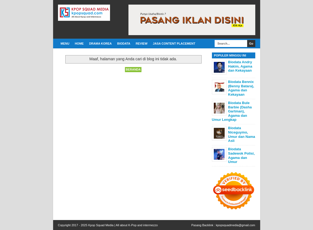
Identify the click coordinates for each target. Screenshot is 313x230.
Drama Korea (100, 43)
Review (141, 43)
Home (79, 43)
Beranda (133, 69)
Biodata (123, 43)
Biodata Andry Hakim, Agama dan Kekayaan (240, 66)
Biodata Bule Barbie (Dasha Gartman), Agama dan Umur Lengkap (232, 111)
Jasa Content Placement (174, 43)
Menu (65, 43)
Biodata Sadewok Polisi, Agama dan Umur (241, 155)
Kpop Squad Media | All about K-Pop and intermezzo (123, 225)
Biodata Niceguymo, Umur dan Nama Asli (241, 134)
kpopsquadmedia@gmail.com (235, 225)
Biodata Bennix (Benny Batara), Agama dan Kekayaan (241, 88)
